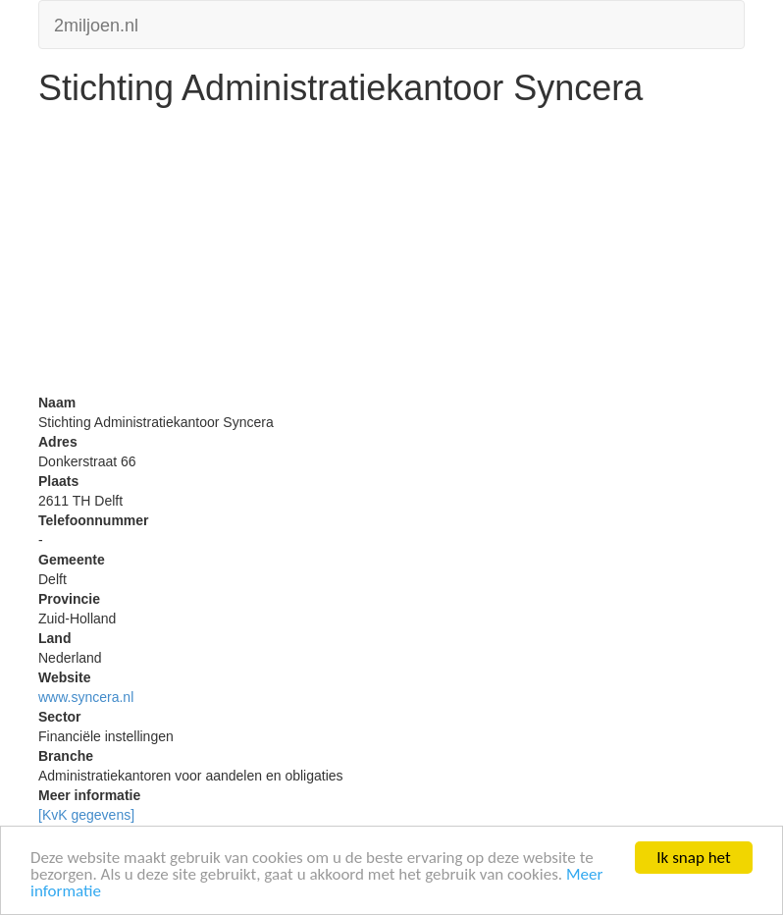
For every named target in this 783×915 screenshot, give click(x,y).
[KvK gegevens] (86, 815)
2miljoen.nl (96, 23)
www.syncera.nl (85, 697)
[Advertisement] (391, 255)
